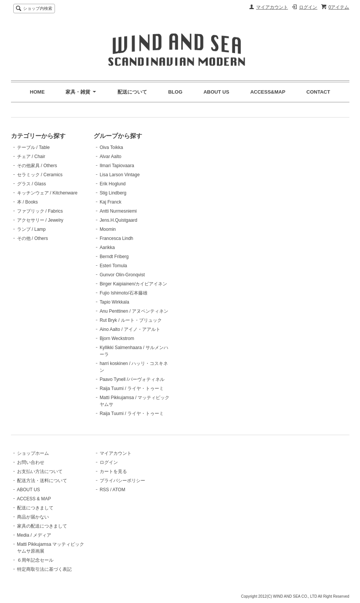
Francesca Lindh (116, 238)
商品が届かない (33, 517)
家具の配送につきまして (42, 526)
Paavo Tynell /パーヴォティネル (132, 379)
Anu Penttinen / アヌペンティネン (134, 311)
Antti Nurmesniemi (118, 211)
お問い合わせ (30, 462)
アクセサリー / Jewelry (40, 220)
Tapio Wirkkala (114, 302)
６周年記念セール (35, 560)
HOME (37, 92)
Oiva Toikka (111, 147)
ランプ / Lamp (31, 229)
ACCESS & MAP (34, 498)
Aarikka (107, 247)
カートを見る (113, 471)
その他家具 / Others (37, 165)
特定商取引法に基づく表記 (44, 569)
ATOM (119, 489)
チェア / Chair (31, 156)
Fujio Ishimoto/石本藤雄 (123, 293)
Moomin (108, 229)
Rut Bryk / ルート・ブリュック (131, 320)
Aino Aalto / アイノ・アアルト (130, 329)
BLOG (175, 92)
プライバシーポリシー (122, 480)
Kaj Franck (110, 202)
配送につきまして (35, 508)
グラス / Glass (31, 183)
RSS (104, 489)
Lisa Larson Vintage (120, 174)
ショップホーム (33, 453)
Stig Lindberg (113, 193)
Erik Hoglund (113, 183)
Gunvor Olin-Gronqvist (122, 274)
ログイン (308, 7)
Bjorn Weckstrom (117, 338)
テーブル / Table (33, 147)
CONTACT (318, 92)
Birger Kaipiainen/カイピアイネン (133, 284)
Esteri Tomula (113, 265)
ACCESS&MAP (267, 92)
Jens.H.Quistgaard (118, 220)
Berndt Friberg (114, 256)
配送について (132, 92)
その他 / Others (32, 238)
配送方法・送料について (42, 480)
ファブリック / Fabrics (40, 211)
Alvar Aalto (110, 156)
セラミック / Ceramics (40, 174)
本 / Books (27, 202)
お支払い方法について (40, 471)
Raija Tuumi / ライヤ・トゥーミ (132, 388)
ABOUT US (216, 92)
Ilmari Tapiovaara (117, 165)
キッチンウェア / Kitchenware (47, 193)
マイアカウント (272, 7)
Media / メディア (34, 535)
